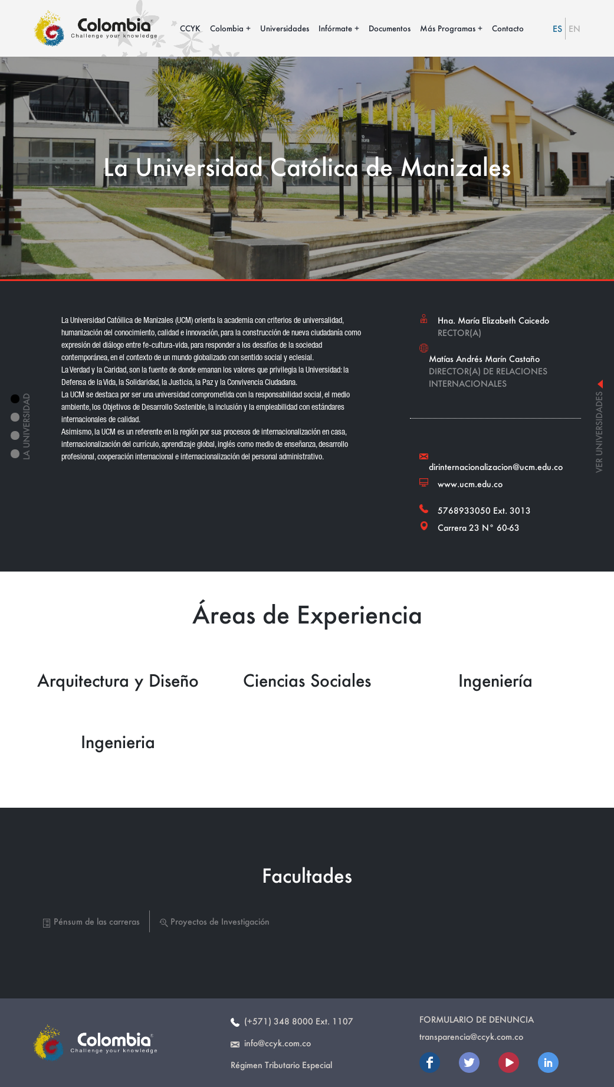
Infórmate (335, 28)
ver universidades (599, 426)
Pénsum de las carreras (91, 921)
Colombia (227, 28)
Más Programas (447, 28)
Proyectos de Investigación (214, 921)
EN (574, 28)
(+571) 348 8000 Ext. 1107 (292, 1021)
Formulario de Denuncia (476, 1019)
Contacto (508, 28)
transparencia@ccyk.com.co (471, 1036)
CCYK (190, 28)
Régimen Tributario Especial (281, 1064)
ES (557, 28)
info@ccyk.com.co (271, 1043)
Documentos (390, 28)
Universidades (284, 28)
